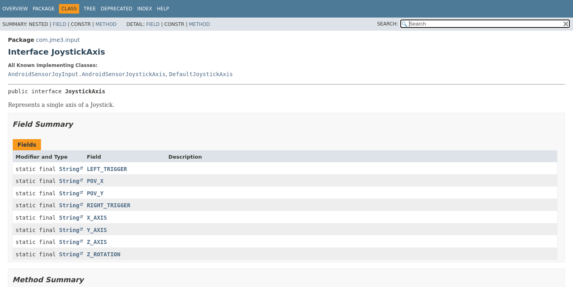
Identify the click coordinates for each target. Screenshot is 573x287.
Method (106, 24)
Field (59, 24)
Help (163, 9)
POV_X (95, 181)
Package (44, 9)
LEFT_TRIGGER (107, 169)
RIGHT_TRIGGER (109, 205)
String (69, 169)
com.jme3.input (58, 40)
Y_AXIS (97, 230)
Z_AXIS (97, 242)
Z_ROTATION (103, 254)
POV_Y (95, 193)
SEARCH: (387, 24)
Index (144, 9)
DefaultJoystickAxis (201, 74)
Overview (15, 9)
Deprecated (117, 9)
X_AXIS (97, 217)
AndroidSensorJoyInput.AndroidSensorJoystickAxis (87, 74)
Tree (90, 9)
